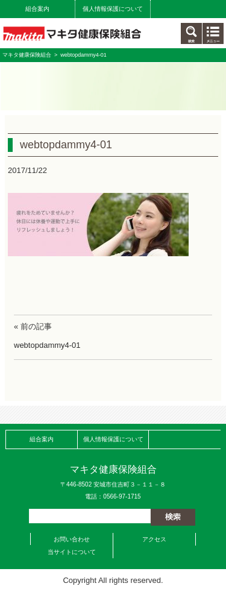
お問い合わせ (72, 539)
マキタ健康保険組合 (26, 55)
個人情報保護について (113, 8)
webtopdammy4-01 (47, 345)
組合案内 (37, 8)
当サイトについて (72, 552)
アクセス (154, 539)
